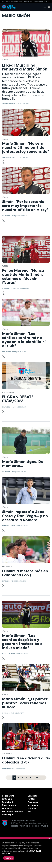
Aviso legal (7, 814)
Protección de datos (12, 811)
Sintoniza (7, 799)
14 (37, 777)
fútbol (5, 60)
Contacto (32, 795)
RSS (29, 811)
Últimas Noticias (17, 1)
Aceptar (9, 858)
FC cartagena (38, 1)
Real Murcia (28, 1)
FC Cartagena (8, 392)
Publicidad (7, 802)
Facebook (33, 802)
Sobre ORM (8, 795)
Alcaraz (46, 1)
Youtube (32, 808)
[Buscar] (48, 7)
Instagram (33, 805)
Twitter (31, 799)
